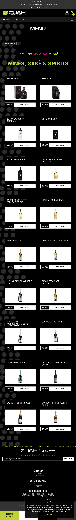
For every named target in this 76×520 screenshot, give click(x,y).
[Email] (32, 459)
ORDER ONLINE (24, 104)
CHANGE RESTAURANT (35, 7)
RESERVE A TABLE (9, 515)
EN (45, 7)
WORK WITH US (23, 506)
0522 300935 (24, 4)
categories (10, 43)
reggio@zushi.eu (38, 475)
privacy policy (61, 511)
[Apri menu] (72, 20)
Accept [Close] (50, 514)
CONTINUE (68, 459)
